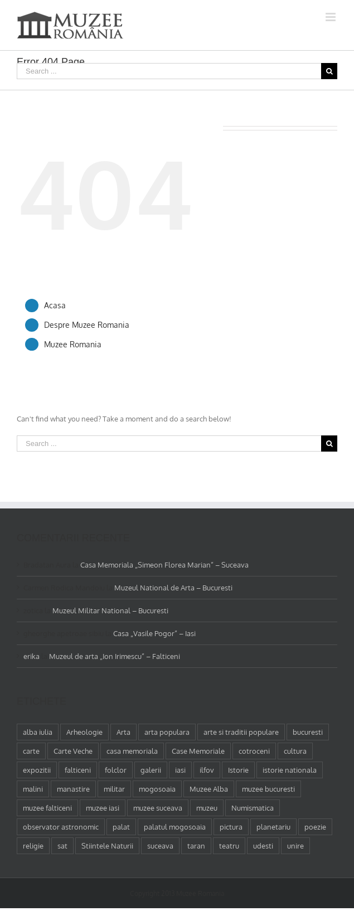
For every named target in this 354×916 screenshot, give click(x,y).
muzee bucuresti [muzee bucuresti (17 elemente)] (268, 788)
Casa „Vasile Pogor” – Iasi (154, 633)
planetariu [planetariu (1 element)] (273, 826)
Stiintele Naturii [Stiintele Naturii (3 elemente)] (107, 845)
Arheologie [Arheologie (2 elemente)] (84, 732)
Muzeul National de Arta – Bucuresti (173, 587)
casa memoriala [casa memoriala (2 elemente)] (132, 751)
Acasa (55, 305)
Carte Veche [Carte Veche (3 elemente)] (73, 751)
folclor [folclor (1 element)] (116, 769)
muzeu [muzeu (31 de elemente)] (206, 807)
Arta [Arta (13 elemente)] (123, 732)
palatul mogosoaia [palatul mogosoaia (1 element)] (175, 826)
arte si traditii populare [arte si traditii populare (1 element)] (241, 732)
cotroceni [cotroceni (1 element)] (254, 751)
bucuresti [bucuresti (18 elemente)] (308, 732)
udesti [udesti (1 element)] (263, 845)
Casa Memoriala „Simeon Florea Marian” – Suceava (164, 564)
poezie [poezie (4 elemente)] (315, 826)
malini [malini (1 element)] (33, 788)
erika (31, 656)
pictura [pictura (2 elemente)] (231, 826)
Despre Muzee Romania (86, 324)
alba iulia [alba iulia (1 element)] (37, 732)
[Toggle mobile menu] (331, 17)
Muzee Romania (72, 344)
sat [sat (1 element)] (62, 845)
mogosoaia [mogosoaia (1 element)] (157, 788)
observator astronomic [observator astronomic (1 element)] (61, 826)
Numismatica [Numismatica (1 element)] (252, 807)
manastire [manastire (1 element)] (73, 788)
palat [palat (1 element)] (121, 826)
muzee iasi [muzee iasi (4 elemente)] (102, 807)
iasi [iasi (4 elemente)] (180, 769)
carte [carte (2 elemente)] (31, 751)
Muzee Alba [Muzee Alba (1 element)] (209, 788)
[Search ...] (169, 71)
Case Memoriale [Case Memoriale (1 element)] (198, 751)
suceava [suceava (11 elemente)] (160, 845)
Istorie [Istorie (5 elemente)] (238, 769)
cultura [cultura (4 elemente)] (295, 751)
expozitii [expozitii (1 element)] (37, 769)
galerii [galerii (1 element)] (150, 769)
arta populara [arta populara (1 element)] (167, 732)
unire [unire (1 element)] (295, 845)
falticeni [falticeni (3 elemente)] (78, 769)
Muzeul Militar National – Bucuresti (110, 610)
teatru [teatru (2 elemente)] (229, 845)
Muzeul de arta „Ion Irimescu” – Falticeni (114, 656)
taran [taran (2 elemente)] (196, 845)
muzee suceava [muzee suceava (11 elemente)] (157, 807)
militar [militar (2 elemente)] (114, 788)
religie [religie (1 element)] (33, 845)
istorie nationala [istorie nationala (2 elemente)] (290, 769)
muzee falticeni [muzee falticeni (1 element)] (47, 807)
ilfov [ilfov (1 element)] (207, 769)
